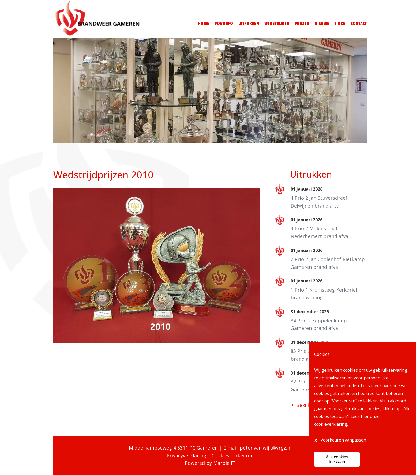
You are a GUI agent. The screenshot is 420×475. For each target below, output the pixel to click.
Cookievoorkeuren (233, 455)
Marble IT (224, 463)
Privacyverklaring (186, 455)
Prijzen (302, 23)
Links (340, 23)
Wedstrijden (276, 23)
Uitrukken (248, 23)
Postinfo (224, 23)
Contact (359, 23)
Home (203, 23)
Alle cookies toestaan (337, 459)
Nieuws (322, 23)
